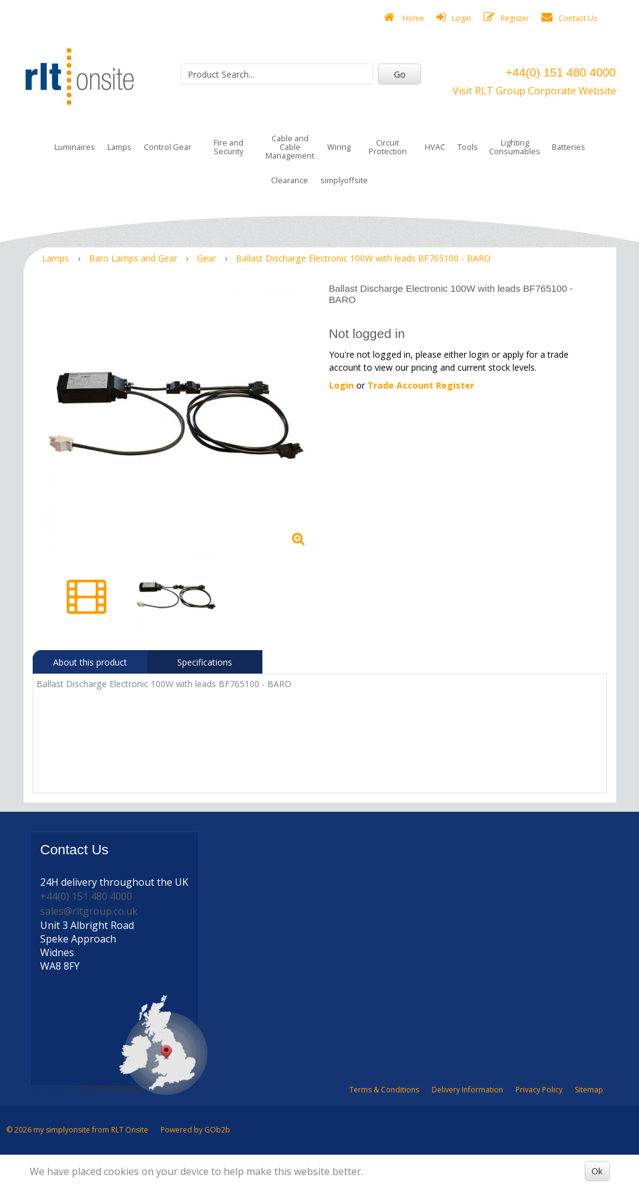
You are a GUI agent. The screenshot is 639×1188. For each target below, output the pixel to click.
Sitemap (589, 1089)
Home (404, 17)
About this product (90, 662)
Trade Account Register (420, 385)
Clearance (289, 180)
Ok (597, 1171)
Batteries (568, 146)
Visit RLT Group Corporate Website (534, 90)
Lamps (119, 146)
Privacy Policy (539, 1089)
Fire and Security (228, 147)
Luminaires (74, 146)
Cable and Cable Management (289, 147)
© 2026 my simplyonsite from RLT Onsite (77, 1129)
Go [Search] (400, 74)
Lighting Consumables (514, 147)
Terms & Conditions (384, 1089)
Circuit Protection (388, 147)
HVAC (435, 146)
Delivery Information (467, 1089)
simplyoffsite (344, 180)
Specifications (204, 662)
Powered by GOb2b (195, 1129)
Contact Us (569, 17)
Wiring (339, 146)
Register (506, 17)
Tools (467, 146)
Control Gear (167, 146)
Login (453, 17)
